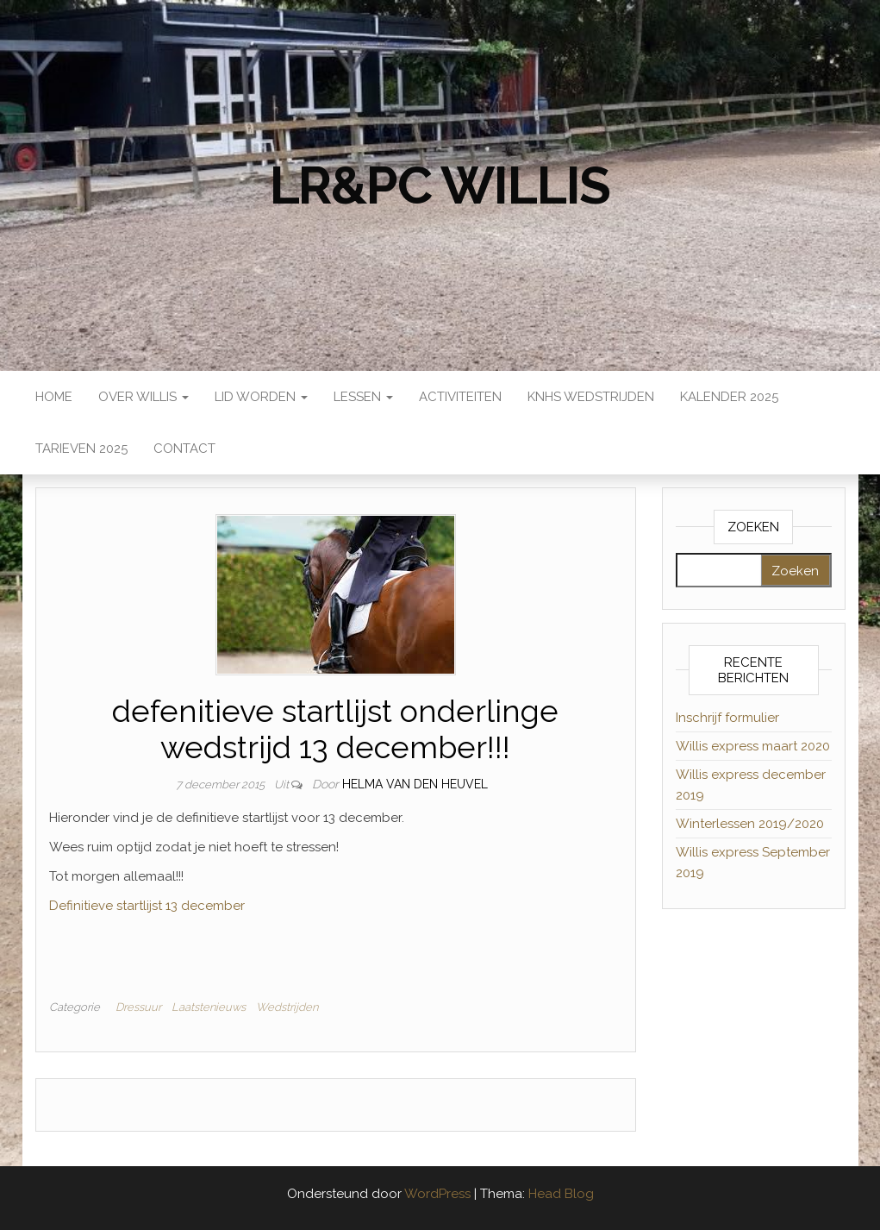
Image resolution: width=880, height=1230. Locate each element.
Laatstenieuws (209, 1007)
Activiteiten (460, 397)
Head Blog (561, 1194)
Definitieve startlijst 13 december (147, 905)
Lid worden (261, 397)
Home (53, 397)
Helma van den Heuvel (415, 784)
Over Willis (143, 397)
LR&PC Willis (440, 185)
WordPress (437, 1194)
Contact (184, 448)
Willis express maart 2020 (753, 746)
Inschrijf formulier (727, 717)
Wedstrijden (287, 1007)
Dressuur (138, 1007)
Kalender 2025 (729, 397)
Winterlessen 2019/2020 (750, 824)
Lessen (363, 397)
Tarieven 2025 (81, 448)
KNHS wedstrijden (590, 397)
